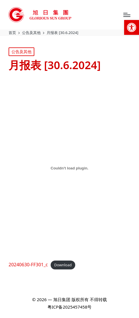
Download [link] (63, 264)
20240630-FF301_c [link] (28, 264)
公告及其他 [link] (21, 51)
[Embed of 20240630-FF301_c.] (69, 168)
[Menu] (126, 15)
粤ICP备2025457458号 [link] (69, 307)
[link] (131, 27)
